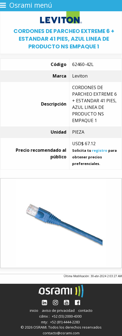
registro (99, 150)
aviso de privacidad (58, 310)
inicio (34, 310)
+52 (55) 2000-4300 (67, 316)
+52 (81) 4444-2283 (65, 322)
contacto (85, 310)
